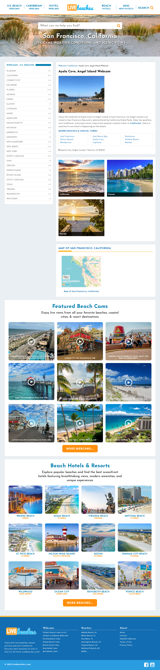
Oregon (29, 166)
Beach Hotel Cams (51, 645)
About (122, 632)
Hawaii (29, 99)
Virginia (29, 189)
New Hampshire (29, 142)
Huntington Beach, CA (91, 642)
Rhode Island (29, 175)
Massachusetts (29, 123)
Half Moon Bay (100, 136)
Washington (29, 194)
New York (29, 151)
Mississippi (29, 137)
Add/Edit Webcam (128, 639)
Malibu (128, 142)
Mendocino (65, 142)
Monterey (130, 136)
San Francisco (67, 136)
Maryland (29, 118)
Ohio (29, 161)
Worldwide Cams (50, 651)
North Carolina (29, 156)
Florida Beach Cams (51, 639)
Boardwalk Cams (50, 648)
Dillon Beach (66, 139)
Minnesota (29, 133)
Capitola (97, 142)
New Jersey (29, 147)
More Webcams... (80, 448)
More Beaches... (80, 602)
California (29, 76)
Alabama (29, 71)
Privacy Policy (126, 645)
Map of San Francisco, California (81, 291)
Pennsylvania (29, 170)
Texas (29, 185)
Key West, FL (87, 639)
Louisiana (29, 109)
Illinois (29, 104)
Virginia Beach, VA (89, 645)
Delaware (29, 85)
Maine (29, 114)
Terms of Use (126, 642)
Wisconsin (29, 199)
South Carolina (29, 180)
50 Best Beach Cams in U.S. (55, 632)
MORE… (84, 651)
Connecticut (29, 80)
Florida (29, 90)
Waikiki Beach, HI (89, 632)
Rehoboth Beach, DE (90, 648)
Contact (123, 635)
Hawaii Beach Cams (51, 642)
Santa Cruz (98, 139)
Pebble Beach (132, 139)
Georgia (29, 95)
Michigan (29, 128)
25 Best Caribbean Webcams (55, 635)
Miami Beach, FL (88, 635)
